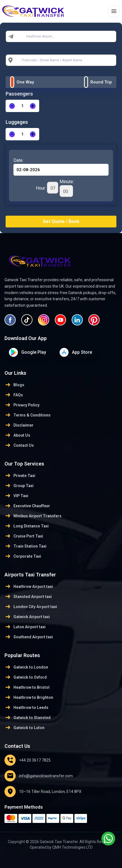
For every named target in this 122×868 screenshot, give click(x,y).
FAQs (13, 395)
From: (22, 36)
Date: (18, 160)
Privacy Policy (21, 405)
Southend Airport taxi (28, 637)
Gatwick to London (26, 667)
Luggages (17, 122)
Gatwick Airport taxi (27, 616)
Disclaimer (19, 425)
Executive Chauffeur (27, 505)
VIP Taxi (16, 495)
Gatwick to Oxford (25, 677)
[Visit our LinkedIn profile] (77, 319)
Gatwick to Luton (24, 727)
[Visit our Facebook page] (10, 319)
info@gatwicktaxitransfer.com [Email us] (38, 775)
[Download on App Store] (76, 352)
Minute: (67, 188)
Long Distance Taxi (26, 526)
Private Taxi (19, 475)
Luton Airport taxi (25, 626)
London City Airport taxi (30, 606)
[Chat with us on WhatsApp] (108, 839)
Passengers (19, 94)
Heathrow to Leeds (26, 707)
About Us (17, 435)
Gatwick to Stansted (27, 717)
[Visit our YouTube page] (60, 319)
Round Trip (101, 82)
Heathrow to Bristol (27, 687)
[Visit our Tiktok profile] (26, 319)
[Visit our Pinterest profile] (94, 319)
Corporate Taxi (22, 556)
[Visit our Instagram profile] (43, 319)
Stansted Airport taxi (28, 596)
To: (20, 60)
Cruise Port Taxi (23, 536)
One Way (25, 82)
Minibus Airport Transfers (33, 516)
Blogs (14, 384)
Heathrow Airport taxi (28, 586)
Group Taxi (19, 485)
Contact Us (19, 445)
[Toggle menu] (114, 11)
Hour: (47, 188)
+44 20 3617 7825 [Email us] (27, 760)
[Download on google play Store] (27, 352)
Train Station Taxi (25, 546)
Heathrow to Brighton (28, 697)
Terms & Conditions (27, 415)
